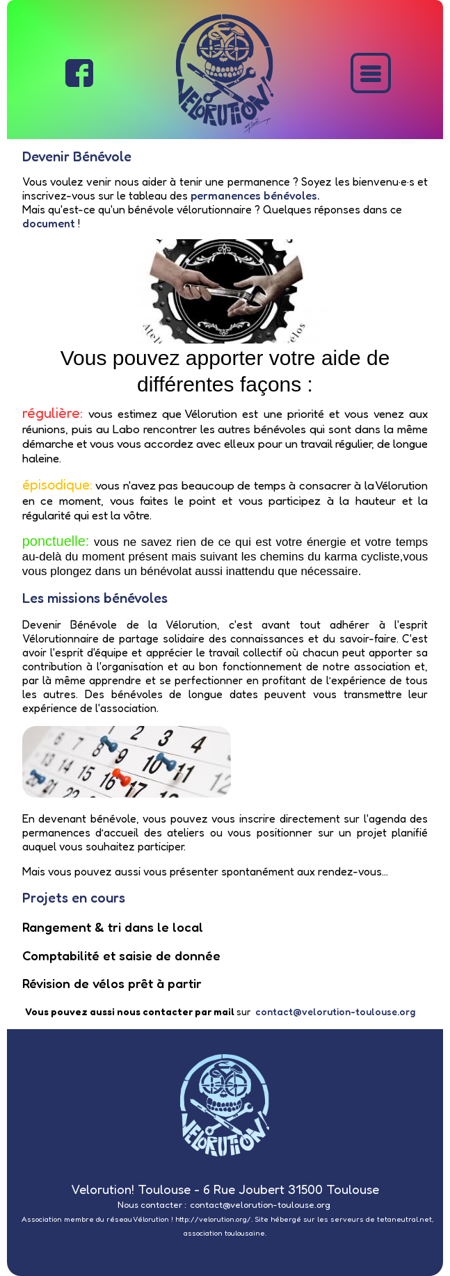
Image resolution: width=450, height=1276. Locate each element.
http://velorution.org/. (213, 1219)
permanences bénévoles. (255, 195)
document (48, 223)
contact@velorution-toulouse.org (335, 1011)
